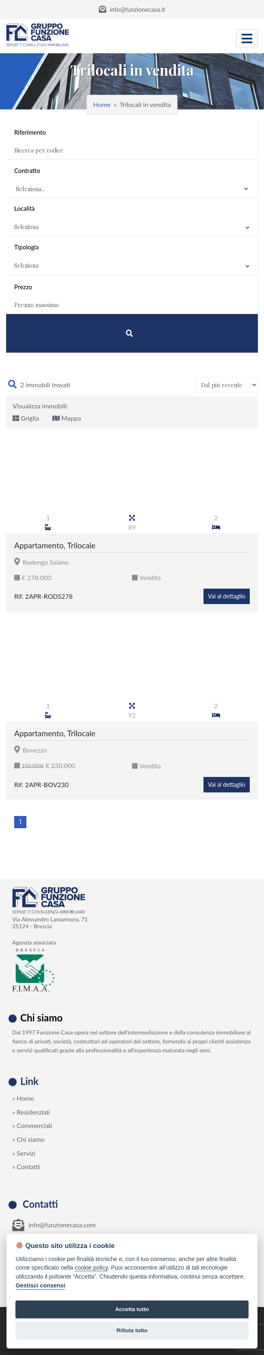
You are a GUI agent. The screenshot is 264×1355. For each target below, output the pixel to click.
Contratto (27, 170)
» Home (23, 1098)
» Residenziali (31, 1112)
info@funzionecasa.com (53, 1224)
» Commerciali (32, 1125)
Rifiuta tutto (132, 1330)
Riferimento (30, 132)
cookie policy (91, 1267)
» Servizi (23, 1153)
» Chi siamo (28, 1139)
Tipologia (131, 257)
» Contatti (26, 1166)
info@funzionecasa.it (132, 9)
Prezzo (23, 286)
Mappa (66, 418)
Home (101, 104)
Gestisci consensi (40, 1285)
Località (131, 219)
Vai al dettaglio (226, 596)
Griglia (26, 418)
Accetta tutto (132, 1309)
